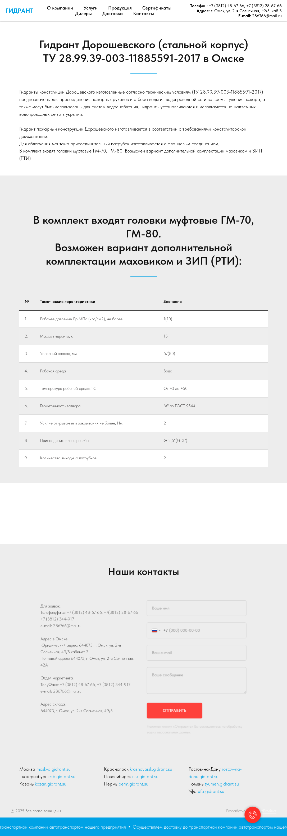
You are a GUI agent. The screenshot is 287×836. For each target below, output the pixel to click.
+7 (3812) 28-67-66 (264, 5)
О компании (60, 8)
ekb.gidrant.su (61, 776)
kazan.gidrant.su (50, 784)
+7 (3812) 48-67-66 (226, 5)
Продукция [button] (120, 8)
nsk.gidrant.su (145, 776)
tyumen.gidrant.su (222, 784)
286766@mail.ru (267, 15)
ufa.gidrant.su (211, 791)
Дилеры (83, 13)
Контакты (143, 13)
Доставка (112, 13)
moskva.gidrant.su (54, 769)
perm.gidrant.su (133, 784)
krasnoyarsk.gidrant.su (151, 769)
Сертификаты (156, 8)
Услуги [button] (91, 8)
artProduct (267, 811)
